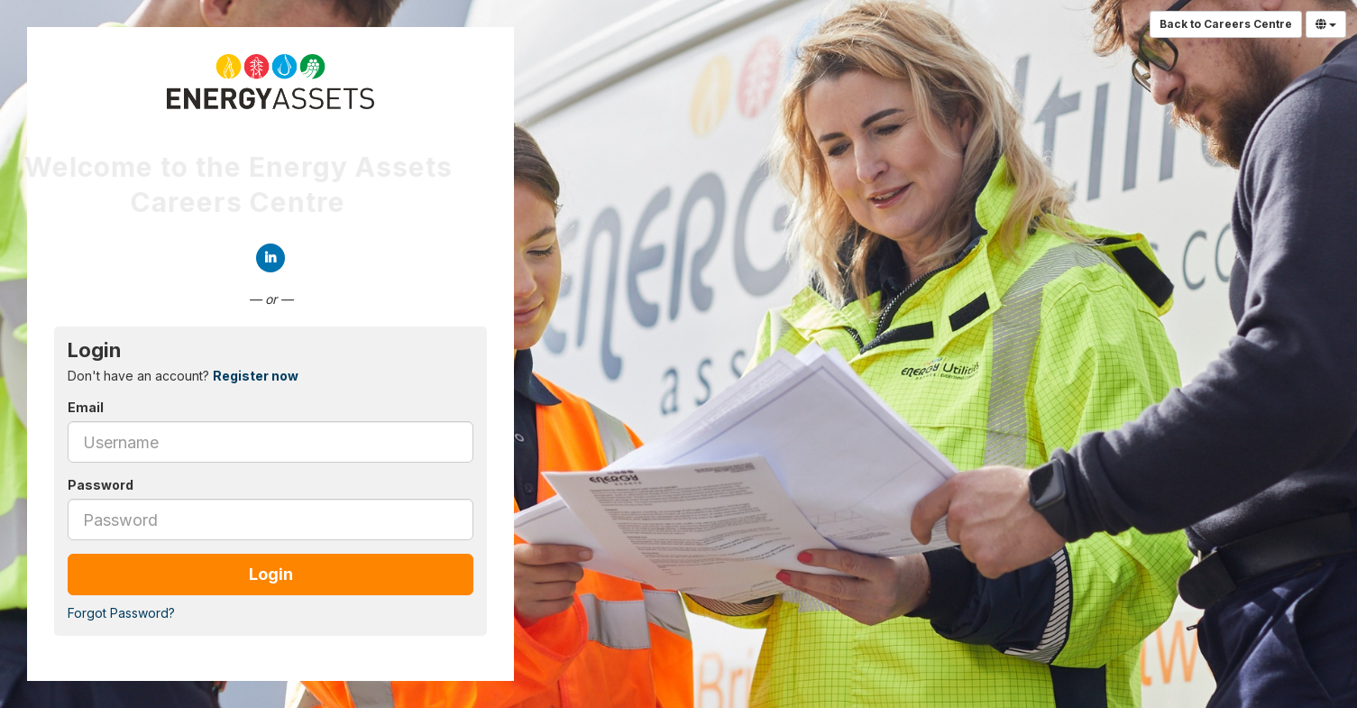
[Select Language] (1326, 24)
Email (86, 407)
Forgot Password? (121, 613)
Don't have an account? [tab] (183, 375)
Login (271, 574)
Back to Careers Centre (1226, 24)
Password (100, 484)
